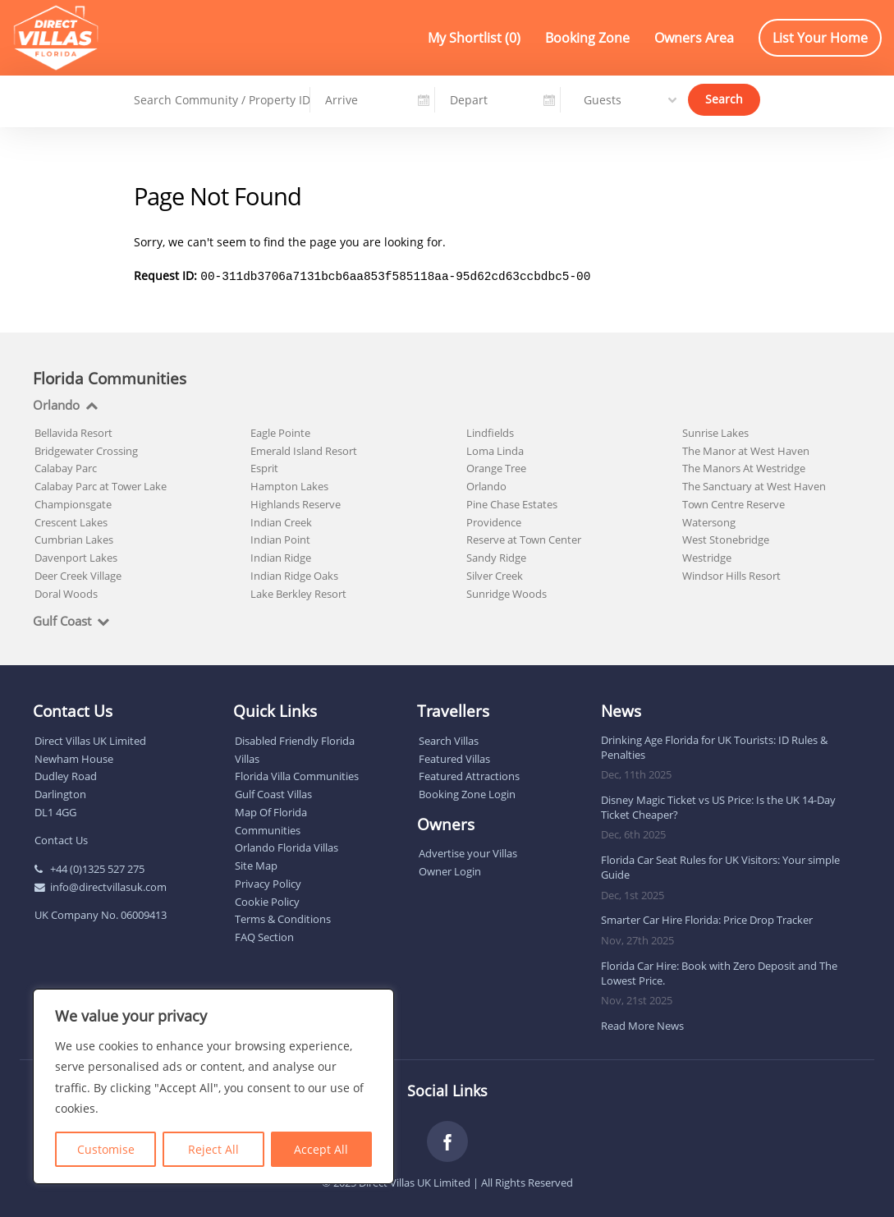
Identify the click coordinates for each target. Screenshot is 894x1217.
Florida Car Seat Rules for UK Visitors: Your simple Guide (720, 865)
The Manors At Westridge (743, 466)
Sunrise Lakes (715, 431)
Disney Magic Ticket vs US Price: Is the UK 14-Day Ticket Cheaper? (718, 805)
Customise (106, 1149)
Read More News (642, 1024)
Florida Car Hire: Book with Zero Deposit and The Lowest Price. (719, 971)
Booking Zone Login (467, 792)
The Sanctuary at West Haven (754, 484)
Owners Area (694, 38)
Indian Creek (281, 520)
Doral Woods (66, 592)
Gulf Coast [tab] (62, 620)
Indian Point (280, 537)
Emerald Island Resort (303, 449)
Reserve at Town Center (523, 537)
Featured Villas (454, 757)
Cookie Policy (267, 900)
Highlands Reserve (295, 502)
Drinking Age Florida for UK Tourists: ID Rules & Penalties (714, 745)
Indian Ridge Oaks (294, 574)
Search (724, 98)
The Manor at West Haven (745, 449)
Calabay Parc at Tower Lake (100, 484)
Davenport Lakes (75, 556)
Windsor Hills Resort (731, 574)
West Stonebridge (725, 537)
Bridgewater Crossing (86, 449)
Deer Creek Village (77, 574)
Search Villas (449, 739)
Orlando (486, 484)
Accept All (321, 1149)
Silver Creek (494, 574)
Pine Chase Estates (511, 502)
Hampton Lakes (289, 484)
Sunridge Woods (506, 592)
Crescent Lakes (71, 520)
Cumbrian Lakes (73, 537)
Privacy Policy (268, 882)
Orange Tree (496, 466)
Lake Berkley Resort (298, 592)
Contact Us (61, 838)
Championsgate (73, 502)
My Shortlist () (474, 38)
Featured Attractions (469, 774)
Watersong (709, 520)
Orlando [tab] (56, 404)
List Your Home (820, 38)
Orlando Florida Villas (286, 845)
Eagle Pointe (280, 431)
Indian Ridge (280, 556)
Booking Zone (587, 38)
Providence (493, 520)
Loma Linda (495, 449)
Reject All (213, 1149)
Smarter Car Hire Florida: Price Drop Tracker (707, 918)
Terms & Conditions (283, 917)
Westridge (706, 556)
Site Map (256, 863)
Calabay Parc (65, 466)
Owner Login (450, 869)
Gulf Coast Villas (273, 792)
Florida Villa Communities (297, 774)
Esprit (264, 466)
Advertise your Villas (468, 851)
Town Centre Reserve (733, 502)
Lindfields (490, 431)
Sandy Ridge (496, 556)
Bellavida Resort (73, 431)
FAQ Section (264, 935)
